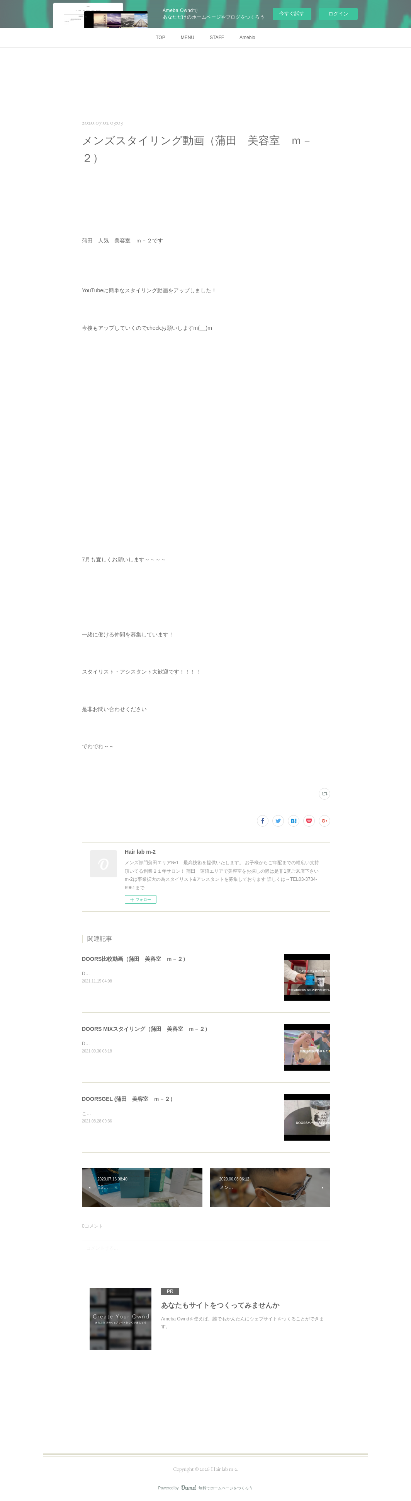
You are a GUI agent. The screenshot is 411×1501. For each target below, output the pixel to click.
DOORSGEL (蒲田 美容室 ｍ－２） (128, 1099)
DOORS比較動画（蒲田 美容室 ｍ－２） (135, 959)
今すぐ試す (291, 13)
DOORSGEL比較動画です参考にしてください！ (132, 973)
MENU (187, 37)
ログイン (338, 14)
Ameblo (247, 37)
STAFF (217, 37)
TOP (160, 37)
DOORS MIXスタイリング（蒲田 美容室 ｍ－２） (146, 1029)
